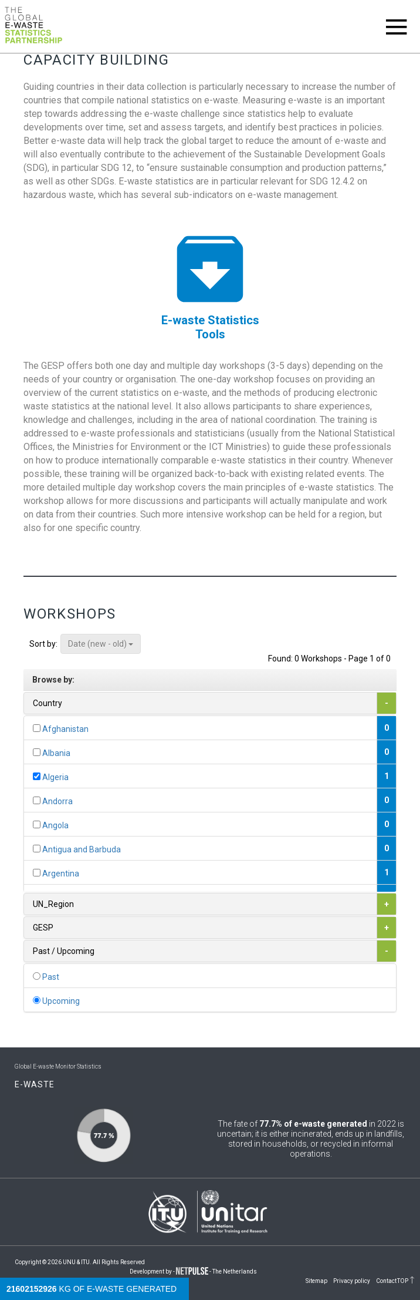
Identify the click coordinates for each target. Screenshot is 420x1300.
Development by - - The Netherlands (193, 1271)
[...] (36, 728)
